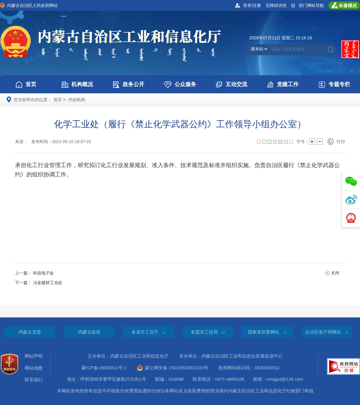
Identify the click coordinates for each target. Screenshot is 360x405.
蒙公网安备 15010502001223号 (172, 368)
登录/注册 (252, 5)
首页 (25, 84)
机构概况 (77, 84)
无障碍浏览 (276, 5)
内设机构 (76, 99)
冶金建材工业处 (47, 282)
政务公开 (128, 84)
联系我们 (34, 379)
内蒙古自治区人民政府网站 (32, 5)
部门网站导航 (311, 5)
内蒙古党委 (30, 331)
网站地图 (34, 367)
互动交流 (231, 84)
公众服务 (180, 84)
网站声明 (34, 355)
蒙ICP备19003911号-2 (109, 367)
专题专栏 (334, 84)
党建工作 (282, 84)
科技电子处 (43, 273)
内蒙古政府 (89, 331)
